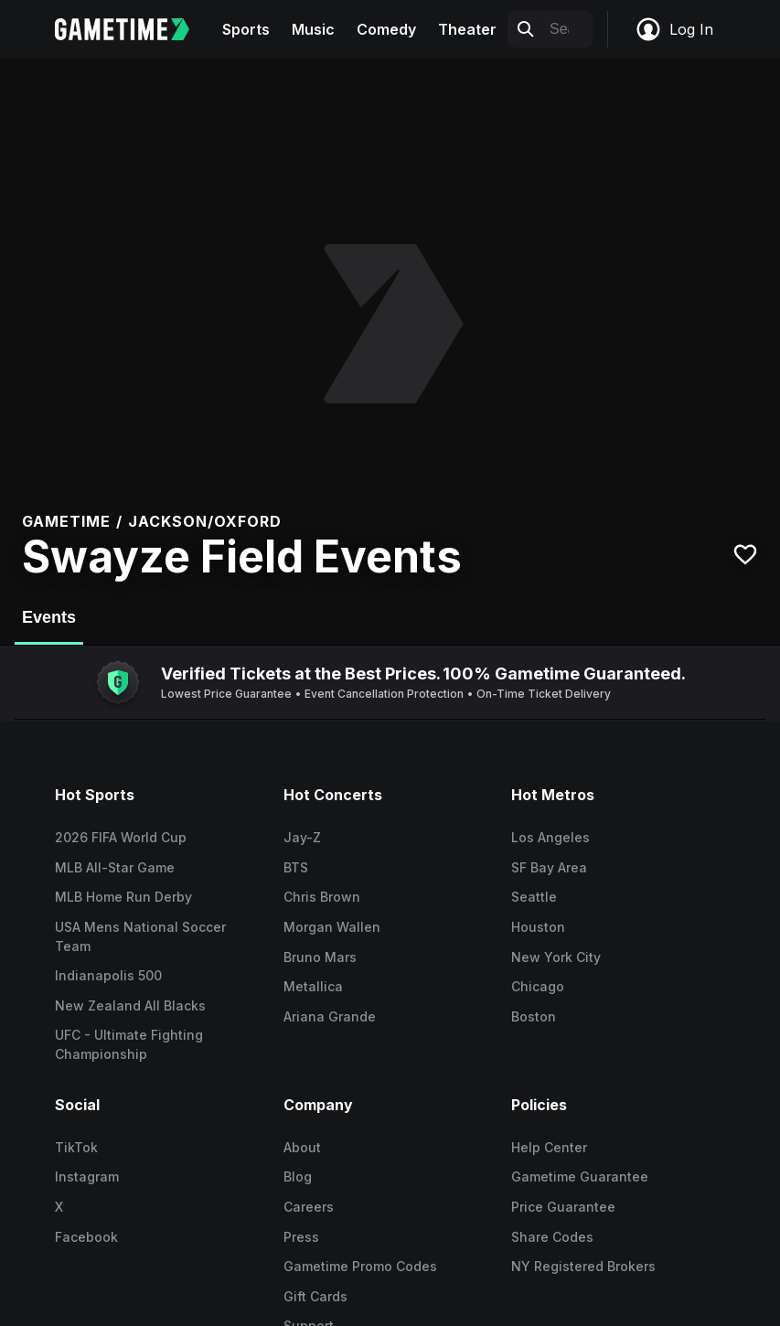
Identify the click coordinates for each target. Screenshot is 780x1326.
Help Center (549, 1147)
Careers (308, 1206)
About (302, 1147)
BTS (295, 867)
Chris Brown (321, 896)
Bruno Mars (320, 957)
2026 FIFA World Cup (121, 837)
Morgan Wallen (331, 927)
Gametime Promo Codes (360, 1266)
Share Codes (552, 1237)
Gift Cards (315, 1296)
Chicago (537, 986)
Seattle (534, 896)
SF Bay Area (549, 867)
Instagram (87, 1176)
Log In (674, 29)
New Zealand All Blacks (130, 1005)
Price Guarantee (563, 1206)
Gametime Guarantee (579, 1176)
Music (313, 29)
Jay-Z (302, 837)
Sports (246, 29)
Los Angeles (550, 837)
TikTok (76, 1147)
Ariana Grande (329, 1016)
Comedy (386, 29)
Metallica (313, 986)
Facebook (86, 1237)
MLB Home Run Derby (123, 896)
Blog (297, 1176)
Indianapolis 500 (108, 975)
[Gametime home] (133, 29)
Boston (533, 1016)
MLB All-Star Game (115, 867)
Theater (467, 29)
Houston (538, 927)
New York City (556, 957)
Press (301, 1237)
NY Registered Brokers (583, 1266)
